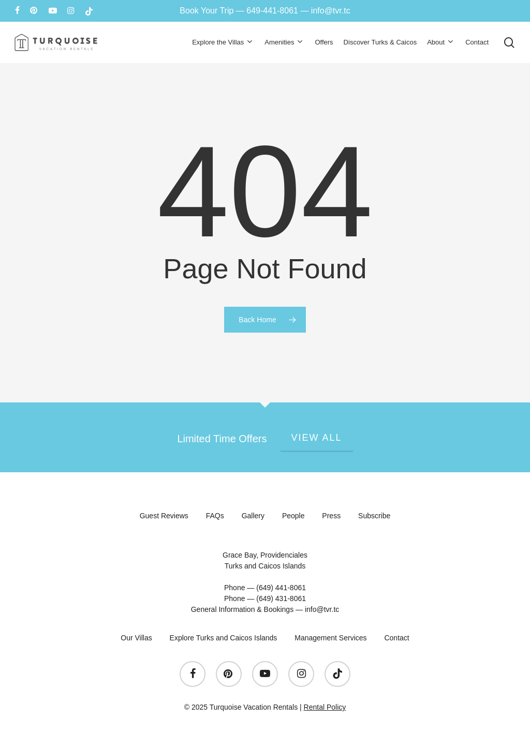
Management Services (330, 638)
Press (331, 516)
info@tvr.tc (330, 10)
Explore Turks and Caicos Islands (223, 638)
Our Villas (136, 638)
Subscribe (374, 516)
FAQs (215, 516)
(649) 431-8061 (281, 598)
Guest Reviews (164, 516)
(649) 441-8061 (281, 587)
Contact (396, 638)
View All (316, 437)
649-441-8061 (272, 10)
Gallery (253, 516)
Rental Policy (325, 707)
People (293, 516)
